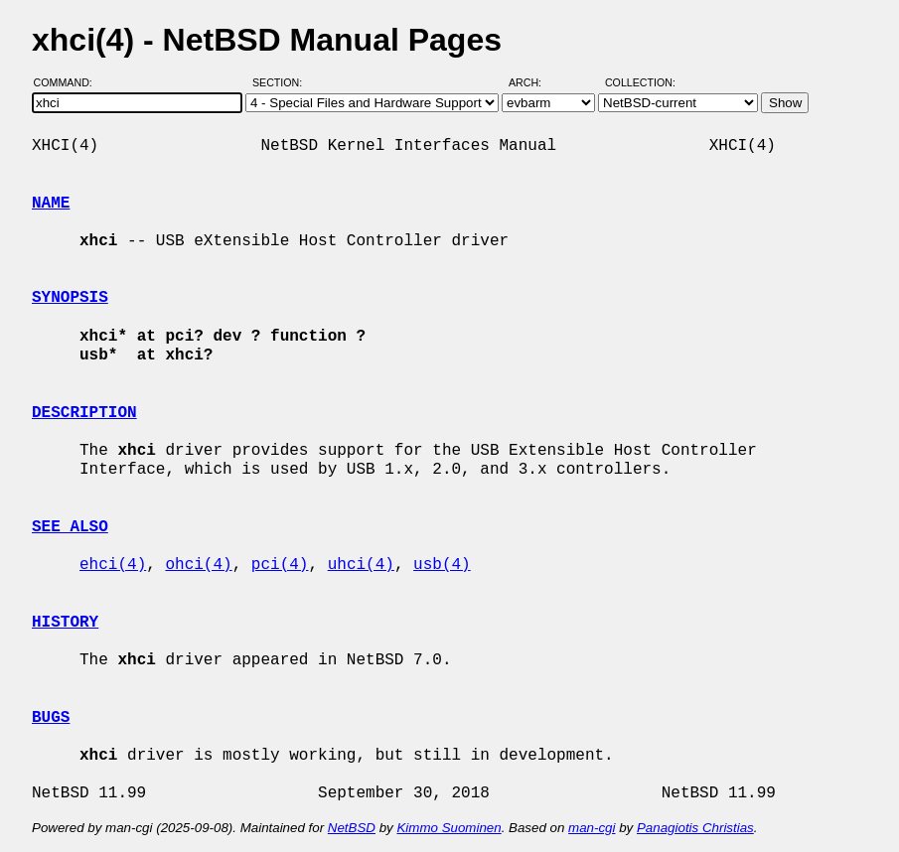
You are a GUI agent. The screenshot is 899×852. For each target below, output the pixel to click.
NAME (51, 203)
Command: (69, 82)
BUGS (51, 718)
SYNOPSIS (70, 298)
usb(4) (442, 565)
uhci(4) (361, 565)
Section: (281, 82)
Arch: (534, 82)
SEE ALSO (70, 527)
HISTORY (65, 623)
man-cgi (591, 827)
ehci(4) (112, 565)
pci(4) (280, 565)
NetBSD (351, 827)
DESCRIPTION (84, 413)
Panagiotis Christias (695, 827)
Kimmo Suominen (448, 827)
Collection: (640, 82)
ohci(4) (198, 565)
